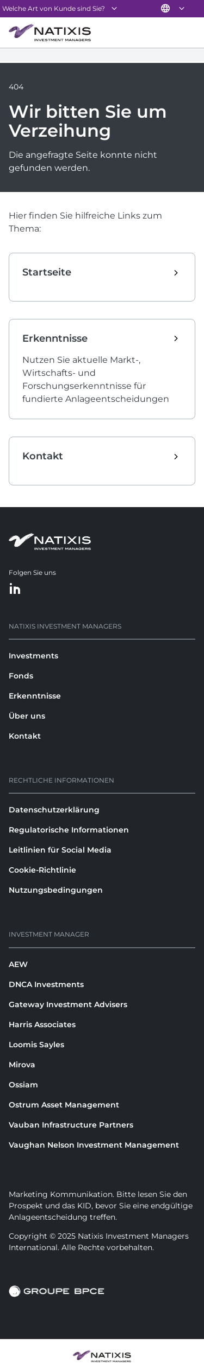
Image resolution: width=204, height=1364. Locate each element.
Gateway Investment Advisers (68, 1004)
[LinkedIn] (15, 589)
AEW (18, 964)
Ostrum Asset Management (64, 1105)
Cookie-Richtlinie (42, 870)
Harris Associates (42, 1024)
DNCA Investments (46, 984)
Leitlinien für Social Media (60, 850)
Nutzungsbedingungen (56, 890)
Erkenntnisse (35, 696)
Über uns (27, 716)
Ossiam (23, 1085)
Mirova (22, 1065)
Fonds (21, 676)
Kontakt (25, 736)
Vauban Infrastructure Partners (71, 1125)
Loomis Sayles (36, 1044)
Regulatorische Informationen (69, 830)
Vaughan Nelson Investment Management (94, 1145)
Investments (33, 656)
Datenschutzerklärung (54, 810)
